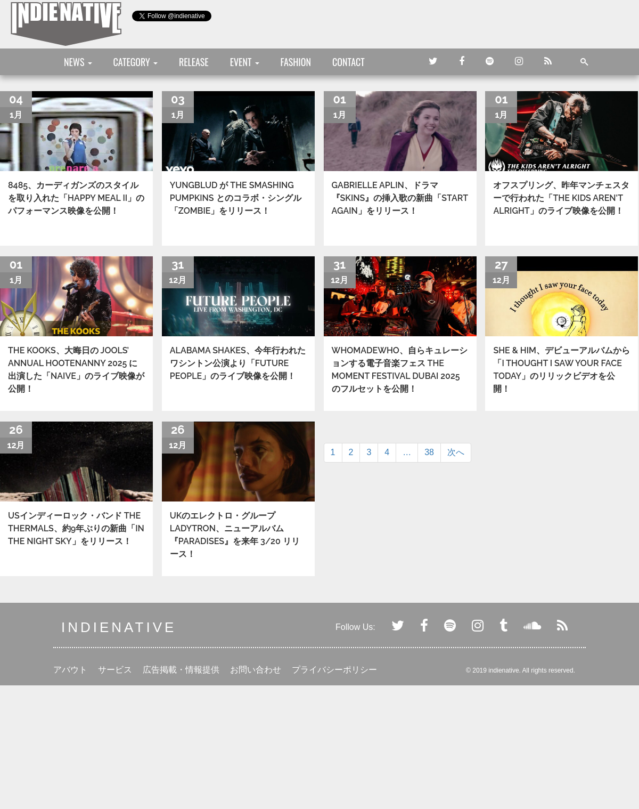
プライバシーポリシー (334, 669)
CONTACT (348, 62)
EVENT (244, 62)
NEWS (78, 62)
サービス (115, 669)
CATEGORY (135, 62)
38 (429, 452)
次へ (455, 452)
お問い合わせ (255, 669)
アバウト (70, 669)
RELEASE (194, 62)
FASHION (296, 62)
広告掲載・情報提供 (181, 669)
